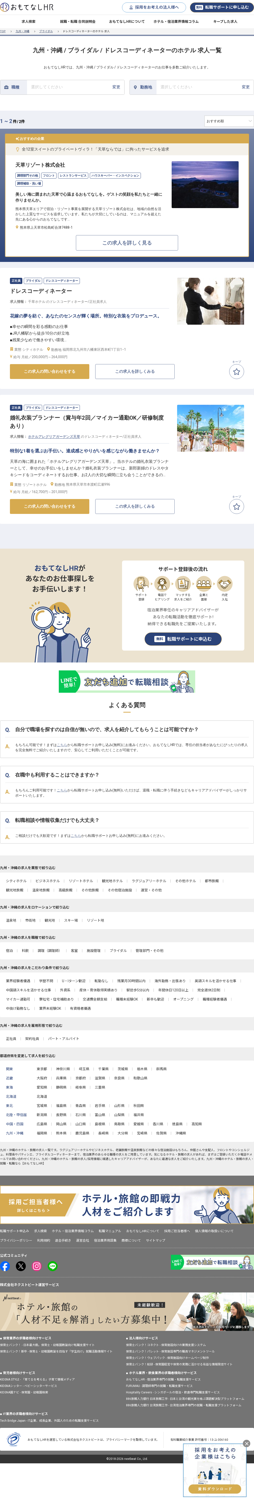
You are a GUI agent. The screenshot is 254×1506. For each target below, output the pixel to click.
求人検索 (28, 22)
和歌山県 (140, 1078)
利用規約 (43, 1240)
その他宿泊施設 (120, 890)
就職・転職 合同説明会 (77, 22)
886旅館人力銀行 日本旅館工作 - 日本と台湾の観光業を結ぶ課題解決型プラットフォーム (185, 1399)
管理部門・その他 (149, 951)
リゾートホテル (81, 881)
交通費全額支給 (95, 999)
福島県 (61, 1106)
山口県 (80, 1124)
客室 (74, 951)
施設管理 (94, 951)
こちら (62, 745)
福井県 (138, 1115)
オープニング (183, 999)
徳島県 (177, 1124)
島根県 (100, 1124)
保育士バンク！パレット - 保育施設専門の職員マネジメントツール (170, 1351)
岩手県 (100, 1106)
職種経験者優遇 (215, 999)
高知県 (196, 1124)
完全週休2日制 (208, 990)
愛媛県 (138, 1124)
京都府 (80, 1078)
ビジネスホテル (47, 881)
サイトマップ (155, 1240)
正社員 (11, 1039)
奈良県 (119, 1078)
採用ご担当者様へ (177, 1231)
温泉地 (11, 920)
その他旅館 (90, 890)
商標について (131, 1240)
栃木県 (142, 1069)
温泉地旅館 (41, 890)
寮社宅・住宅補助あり (56, 999)
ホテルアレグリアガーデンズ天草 (54, 437)
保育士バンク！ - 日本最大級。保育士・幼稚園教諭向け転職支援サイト (47, 1345)
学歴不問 (46, 981)
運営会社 (82, 1240)
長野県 (61, 1115)
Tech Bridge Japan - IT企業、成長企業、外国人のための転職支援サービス (49, 1420)
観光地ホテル (112, 881)
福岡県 (42, 1133)
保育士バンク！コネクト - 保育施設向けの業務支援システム (166, 1345)
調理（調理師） (50, 951)
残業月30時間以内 (131, 981)
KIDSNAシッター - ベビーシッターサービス (28, 1386)
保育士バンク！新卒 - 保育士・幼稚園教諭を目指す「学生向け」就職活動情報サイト (56, 1351)
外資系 (65, 990)
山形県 (119, 1106)
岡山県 (61, 1124)
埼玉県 (84, 1069)
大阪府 (42, 1078)
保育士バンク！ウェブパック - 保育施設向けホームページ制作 (167, 1358)
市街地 (30, 920)
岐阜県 (80, 1087)
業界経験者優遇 (18, 981)
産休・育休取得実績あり (98, 990)
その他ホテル (185, 881)
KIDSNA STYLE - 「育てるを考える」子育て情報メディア (37, 1379)
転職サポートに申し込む (222, 7)
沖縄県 (181, 1133)
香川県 (158, 1124)
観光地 (50, 920)
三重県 (100, 1087)
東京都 (42, 1069)
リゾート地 (95, 920)
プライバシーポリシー (16, 1240)
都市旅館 (212, 881)
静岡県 (61, 1087)
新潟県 (42, 1115)
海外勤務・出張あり (170, 981)
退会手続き (63, 1240)
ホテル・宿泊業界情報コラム (176, 22)
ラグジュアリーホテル (149, 881)
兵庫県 (61, 1078)
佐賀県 (161, 1133)
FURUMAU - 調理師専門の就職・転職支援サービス (159, 1386)
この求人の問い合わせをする (49, 371)
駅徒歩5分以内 (138, 990)
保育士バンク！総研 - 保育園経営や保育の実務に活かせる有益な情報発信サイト (179, 1364)
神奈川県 (63, 1069)
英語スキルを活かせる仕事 (215, 981)
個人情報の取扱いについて (214, 1231)
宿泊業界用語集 (105, 1240)
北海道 (42, 1096)
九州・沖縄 (22, 31)
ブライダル (46, 31)
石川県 (80, 1115)
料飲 (25, 951)
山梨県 (119, 1115)
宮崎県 (142, 1133)
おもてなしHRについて (127, 22)
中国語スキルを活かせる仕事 (28, 990)
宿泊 (9, 951)
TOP (3, 31)
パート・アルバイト (63, 1039)
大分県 (123, 1133)
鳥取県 (119, 1124)
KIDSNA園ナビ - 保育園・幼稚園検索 (24, 1392)
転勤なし (101, 981)
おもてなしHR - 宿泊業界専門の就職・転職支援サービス (163, 1379)
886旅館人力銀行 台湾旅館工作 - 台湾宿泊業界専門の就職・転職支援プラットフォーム (183, 1405)
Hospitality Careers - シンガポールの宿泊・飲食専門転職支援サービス (173, 1392)
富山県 (100, 1115)
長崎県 (103, 1133)
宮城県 (42, 1106)
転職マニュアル (110, 1231)
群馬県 (161, 1069)
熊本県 (61, 1133)
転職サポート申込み (14, 1231)
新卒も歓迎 (155, 999)
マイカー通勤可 (18, 999)
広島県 (42, 1124)
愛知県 (42, 1087)
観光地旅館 (14, 890)
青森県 (80, 1106)
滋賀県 (100, 1078)
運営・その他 (151, 890)
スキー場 (71, 920)
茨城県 (123, 1069)
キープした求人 (225, 22)
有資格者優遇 (80, 1008)
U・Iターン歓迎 (74, 981)
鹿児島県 (82, 1133)
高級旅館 (65, 890)
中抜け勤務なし (18, 1008)
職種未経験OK (127, 999)
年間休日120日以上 (173, 990)
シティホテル (16, 881)
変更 (75, 87)
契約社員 (32, 1039)
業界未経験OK (50, 1008)
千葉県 (103, 1069)
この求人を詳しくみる (135, 371)
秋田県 (138, 1106)
